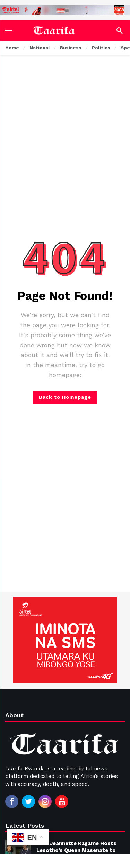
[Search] (119, 30)
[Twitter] (28, 801)
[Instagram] (45, 801)
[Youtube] (61, 801)
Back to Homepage (65, 397)
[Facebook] (11, 801)
